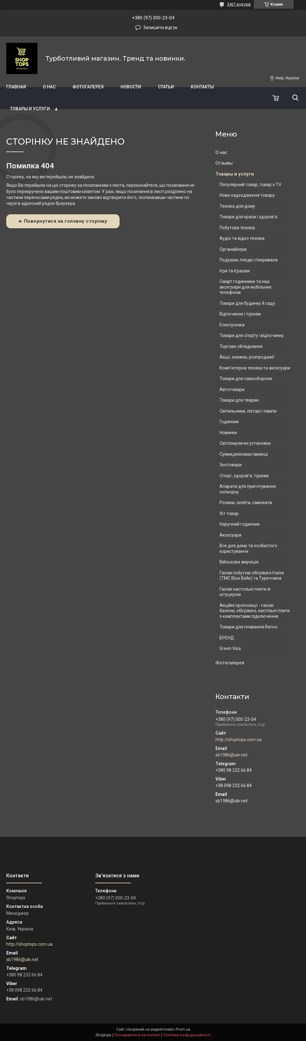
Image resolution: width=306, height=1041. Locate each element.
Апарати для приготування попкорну (248, 489)
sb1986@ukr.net (231, 754)
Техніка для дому (237, 206)
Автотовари (232, 389)
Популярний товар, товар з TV (250, 184)
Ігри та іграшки (235, 270)
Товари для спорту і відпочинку (252, 335)
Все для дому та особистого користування (248, 548)
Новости (131, 86)
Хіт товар (229, 513)
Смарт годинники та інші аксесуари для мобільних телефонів (246, 287)
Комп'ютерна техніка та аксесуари (255, 367)
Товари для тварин (239, 400)
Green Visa (230, 648)
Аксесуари (230, 535)
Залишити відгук (160, 27)
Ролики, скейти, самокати (246, 502)
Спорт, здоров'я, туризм (244, 475)
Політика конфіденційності (187, 1035)
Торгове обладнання (241, 346)
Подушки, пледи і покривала (249, 259)
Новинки (228, 432)
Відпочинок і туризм (240, 313)
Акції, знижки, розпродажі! (247, 356)
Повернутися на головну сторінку (65, 221)
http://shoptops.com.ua (238, 739)
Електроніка (232, 324)
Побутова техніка (237, 227)
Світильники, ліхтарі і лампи (248, 411)
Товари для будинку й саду (247, 303)
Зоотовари (231, 464)
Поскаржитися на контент (137, 1035)
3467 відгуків (239, 4)
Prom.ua (183, 1029)
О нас (49, 86)
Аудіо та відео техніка (242, 238)
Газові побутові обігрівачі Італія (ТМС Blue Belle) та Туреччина (252, 575)
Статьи (166, 86)
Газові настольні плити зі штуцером (245, 592)
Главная (16, 86)
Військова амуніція (239, 561)
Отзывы (224, 163)
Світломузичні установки (245, 443)
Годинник (229, 421)
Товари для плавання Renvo (249, 626)
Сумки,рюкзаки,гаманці (244, 454)
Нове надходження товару (247, 195)
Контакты (202, 86)
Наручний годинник (240, 524)
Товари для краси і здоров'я (248, 216)
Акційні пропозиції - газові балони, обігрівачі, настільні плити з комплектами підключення (255, 611)
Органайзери (233, 249)
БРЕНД (227, 637)
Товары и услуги (30, 108)
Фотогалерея (88, 86)
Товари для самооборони (246, 378)
